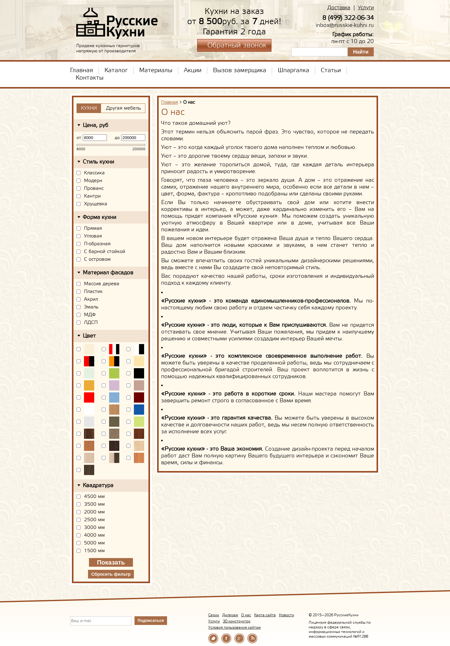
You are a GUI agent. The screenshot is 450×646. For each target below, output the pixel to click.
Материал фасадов (108, 272)
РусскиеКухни (117, 23)
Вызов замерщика (239, 70)
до (117, 138)
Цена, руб (95, 125)
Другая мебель (123, 108)
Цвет (89, 336)
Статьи (331, 70)
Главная (81, 70)
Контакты (90, 78)
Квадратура (98, 485)
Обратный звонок (236, 45)
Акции (192, 70)
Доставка (338, 8)
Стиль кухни (98, 162)
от (79, 138)
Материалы (155, 70)
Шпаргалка (293, 70)
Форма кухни (99, 217)
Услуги (366, 8)
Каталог (116, 70)
